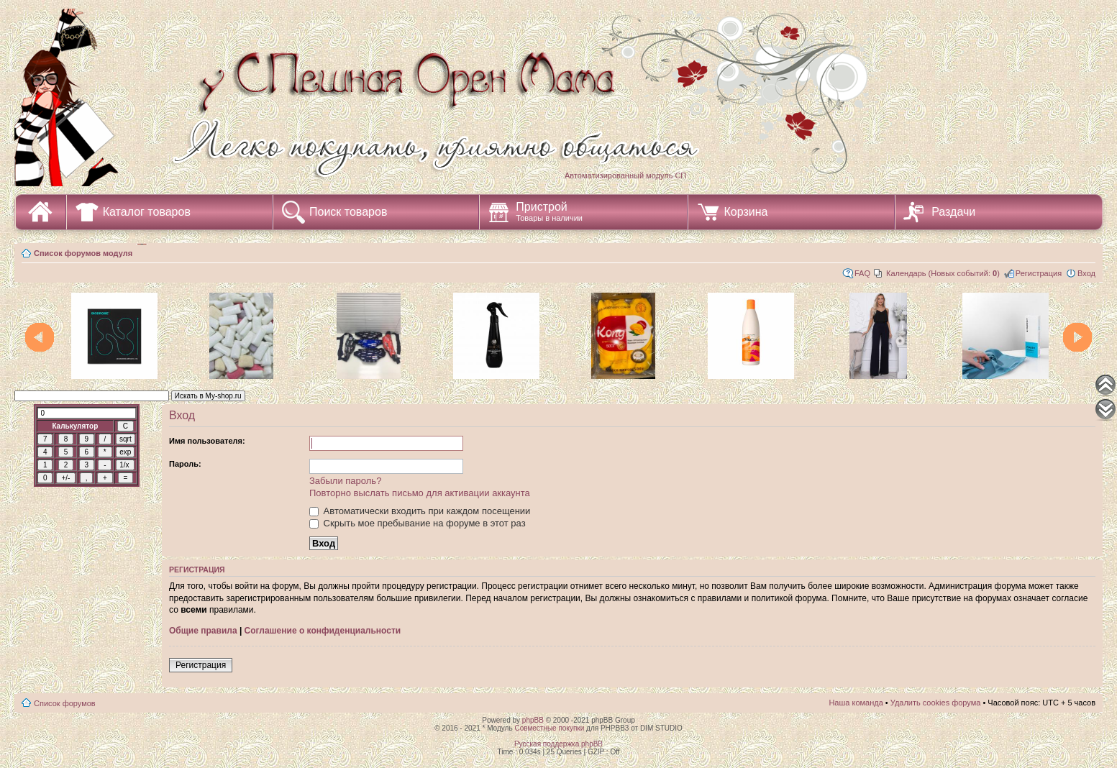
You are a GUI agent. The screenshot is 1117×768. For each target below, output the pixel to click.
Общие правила (203, 631)
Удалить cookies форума (935, 702)
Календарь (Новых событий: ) (943, 273)
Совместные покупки (549, 728)
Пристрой (549, 211)
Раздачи (953, 212)
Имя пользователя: (207, 440)
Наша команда (856, 702)
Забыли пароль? (345, 480)
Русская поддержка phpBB (558, 744)
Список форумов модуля (83, 253)
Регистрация (1039, 273)
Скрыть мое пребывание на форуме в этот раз (417, 523)
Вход (1086, 273)
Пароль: (185, 464)
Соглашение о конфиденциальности (323, 631)
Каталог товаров (147, 212)
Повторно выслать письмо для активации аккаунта (419, 493)
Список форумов (65, 703)
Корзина (746, 212)
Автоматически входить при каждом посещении (419, 511)
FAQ (862, 273)
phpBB (533, 720)
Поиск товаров (348, 212)
